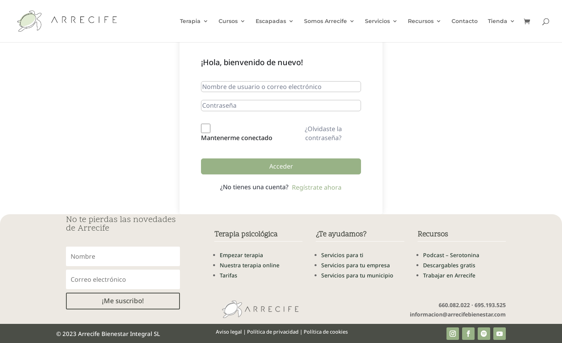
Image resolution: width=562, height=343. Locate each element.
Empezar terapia (241, 255)
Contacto (465, 21)
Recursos (421, 21)
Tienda (497, 21)
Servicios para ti (342, 255)
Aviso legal (229, 331)
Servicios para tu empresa (355, 265)
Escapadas (271, 21)
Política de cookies (326, 331)
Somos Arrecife (325, 21)
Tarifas (228, 275)
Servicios (377, 21)
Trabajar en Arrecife (449, 275)
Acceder (281, 166)
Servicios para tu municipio (357, 275)
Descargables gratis (449, 265)
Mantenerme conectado (236, 137)
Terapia (190, 21)
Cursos (228, 21)
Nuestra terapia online (249, 265)
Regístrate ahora (316, 187)
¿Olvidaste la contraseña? (323, 133)
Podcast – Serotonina (451, 255)
